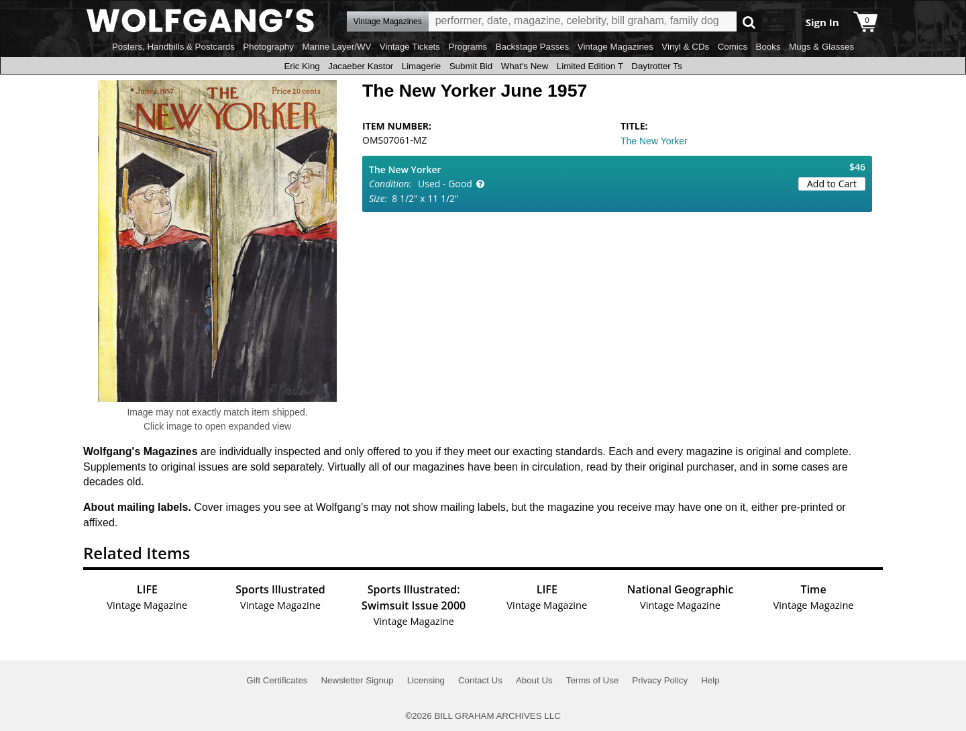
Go (749, 21)
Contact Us (480, 680)
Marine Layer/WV (336, 47)
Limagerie (421, 66)
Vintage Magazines (615, 47)
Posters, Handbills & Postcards (173, 47)
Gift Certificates (276, 680)
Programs (467, 47)
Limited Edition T (590, 66)
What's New (525, 66)
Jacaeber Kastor (360, 66)
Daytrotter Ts (656, 66)
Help (710, 680)
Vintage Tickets (410, 47)
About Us (534, 680)
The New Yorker (654, 141)
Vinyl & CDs (685, 47)
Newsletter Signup (357, 680)
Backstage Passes (533, 47)
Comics (732, 47)
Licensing (426, 680)
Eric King (301, 66)
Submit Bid (470, 66)
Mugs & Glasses (821, 47)
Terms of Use (592, 680)
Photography (268, 47)
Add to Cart (832, 183)
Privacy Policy (660, 680)
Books (768, 47)
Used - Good (445, 183)
